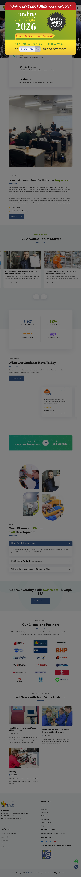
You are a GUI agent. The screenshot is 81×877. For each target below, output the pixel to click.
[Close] (74, 4)
